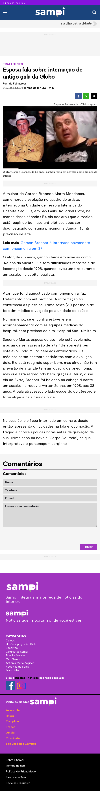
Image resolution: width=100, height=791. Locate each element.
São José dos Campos (21, 743)
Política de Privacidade (21, 771)
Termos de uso (15, 765)
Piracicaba (13, 738)
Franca (10, 727)
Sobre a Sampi (15, 760)
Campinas (12, 721)
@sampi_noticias (27, 677)
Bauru (10, 716)
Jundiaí (10, 732)
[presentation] (69, 535)
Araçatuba (13, 710)
